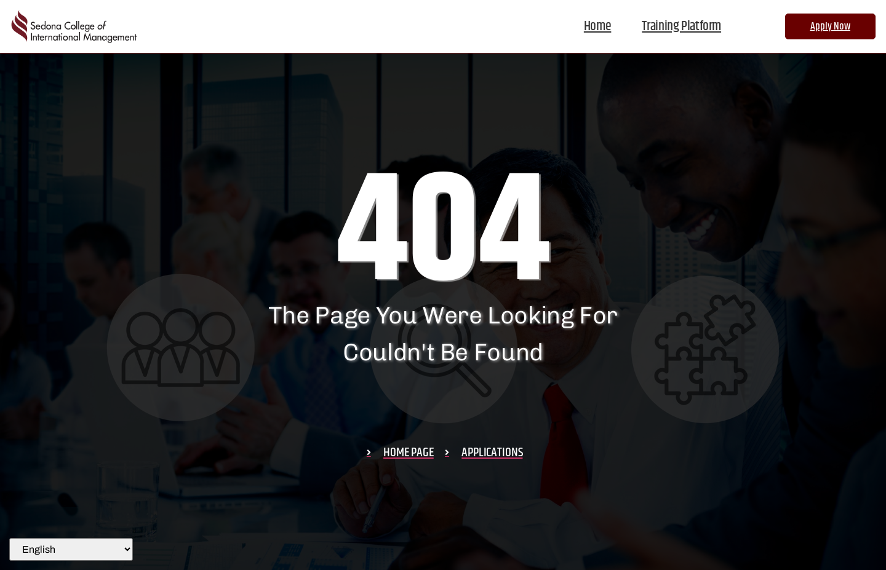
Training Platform (681, 26)
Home (598, 26)
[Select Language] (71, 549)
